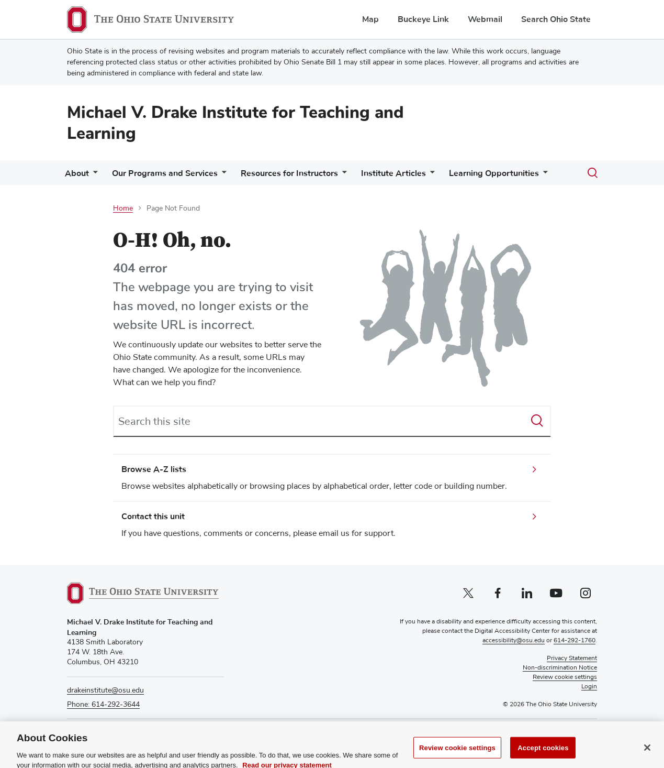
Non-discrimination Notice (560, 668)
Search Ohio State (556, 19)
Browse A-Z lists (153, 469)
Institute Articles (393, 173)
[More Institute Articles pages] (430, 175)
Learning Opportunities (494, 173)
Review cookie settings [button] (565, 677)
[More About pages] (93, 175)
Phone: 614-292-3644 (103, 704)
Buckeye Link (423, 19)
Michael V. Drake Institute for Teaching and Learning (235, 123)
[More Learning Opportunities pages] (543, 175)
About (77, 173)
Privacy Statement (572, 658)
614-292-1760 (574, 641)
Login (589, 687)
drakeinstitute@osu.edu (105, 690)
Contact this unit (153, 516)
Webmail (485, 19)
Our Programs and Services (165, 173)
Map (370, 19)
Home (123, 208)
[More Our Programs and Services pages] (222, 175)
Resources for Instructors (289, 173)
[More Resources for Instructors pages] (342, 175)
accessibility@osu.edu (513, 641)
